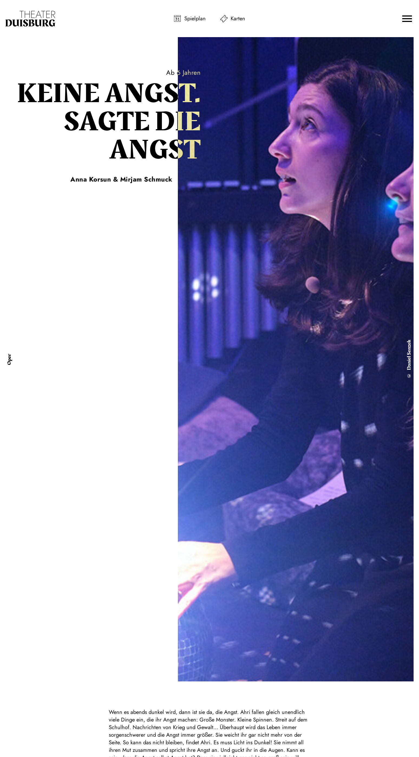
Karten (238, 18)
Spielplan (195, 18)
